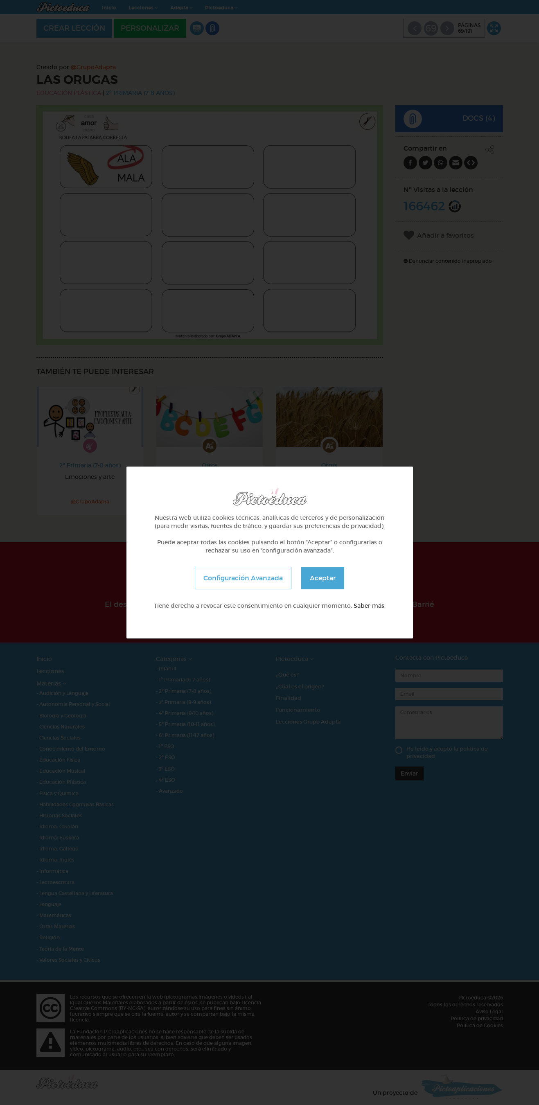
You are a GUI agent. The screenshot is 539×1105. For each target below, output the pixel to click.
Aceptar (323, 578)
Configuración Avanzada (243, 578)
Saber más (369, 605)
